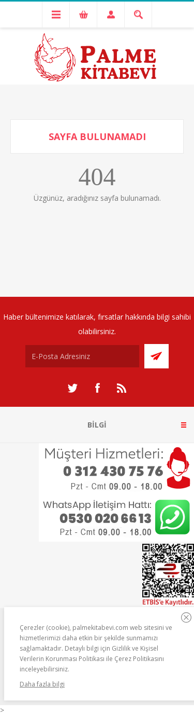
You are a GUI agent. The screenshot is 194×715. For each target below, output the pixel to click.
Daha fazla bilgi (42, 684)
